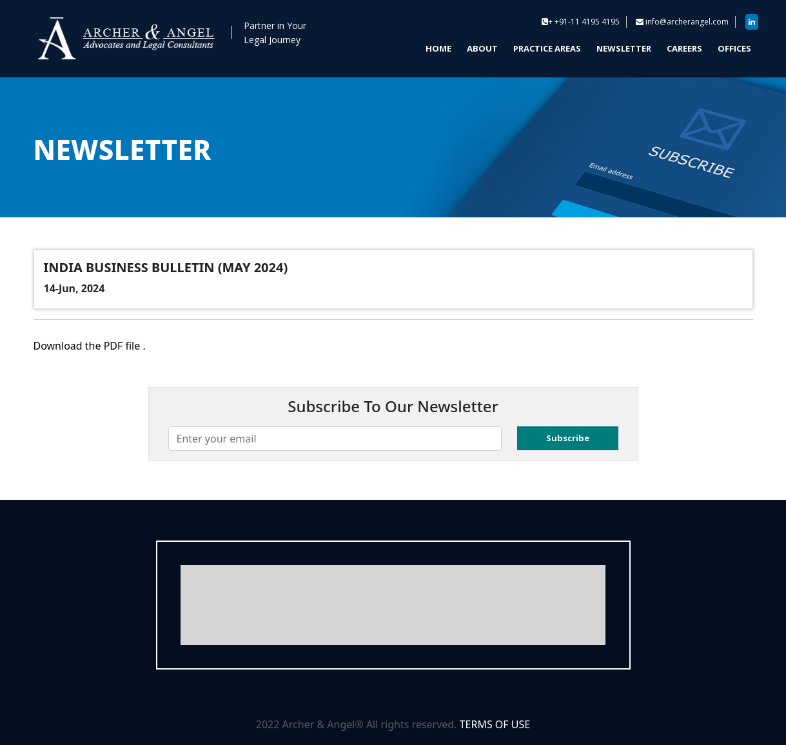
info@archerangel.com (687, 21)
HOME (438, 48)
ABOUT (482, 48)
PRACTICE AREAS (547, 48)
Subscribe (567, 438)
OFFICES (734, 48)
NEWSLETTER (623, 48)
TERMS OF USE (495, 724)
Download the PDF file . (90, 346)
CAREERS (684, 48)
